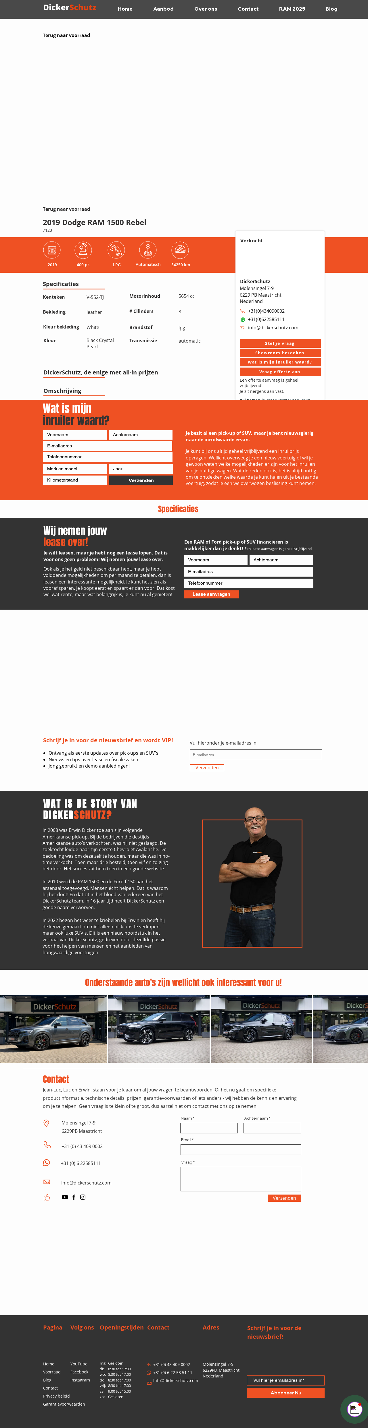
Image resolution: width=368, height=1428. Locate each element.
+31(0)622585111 (266, 319)
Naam (186, 1118)
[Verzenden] (141, 480)
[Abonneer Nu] (286, 1393)
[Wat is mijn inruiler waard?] (280, 362)
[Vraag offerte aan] (280, 372)
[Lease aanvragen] (211, 594)
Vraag (186, 1162)
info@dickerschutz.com (273, 327)
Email (186, 1140)
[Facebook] (73, 1197)
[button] (280, 343)
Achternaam (256, 1118)
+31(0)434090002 (266, 311)
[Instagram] (82, 1197)
